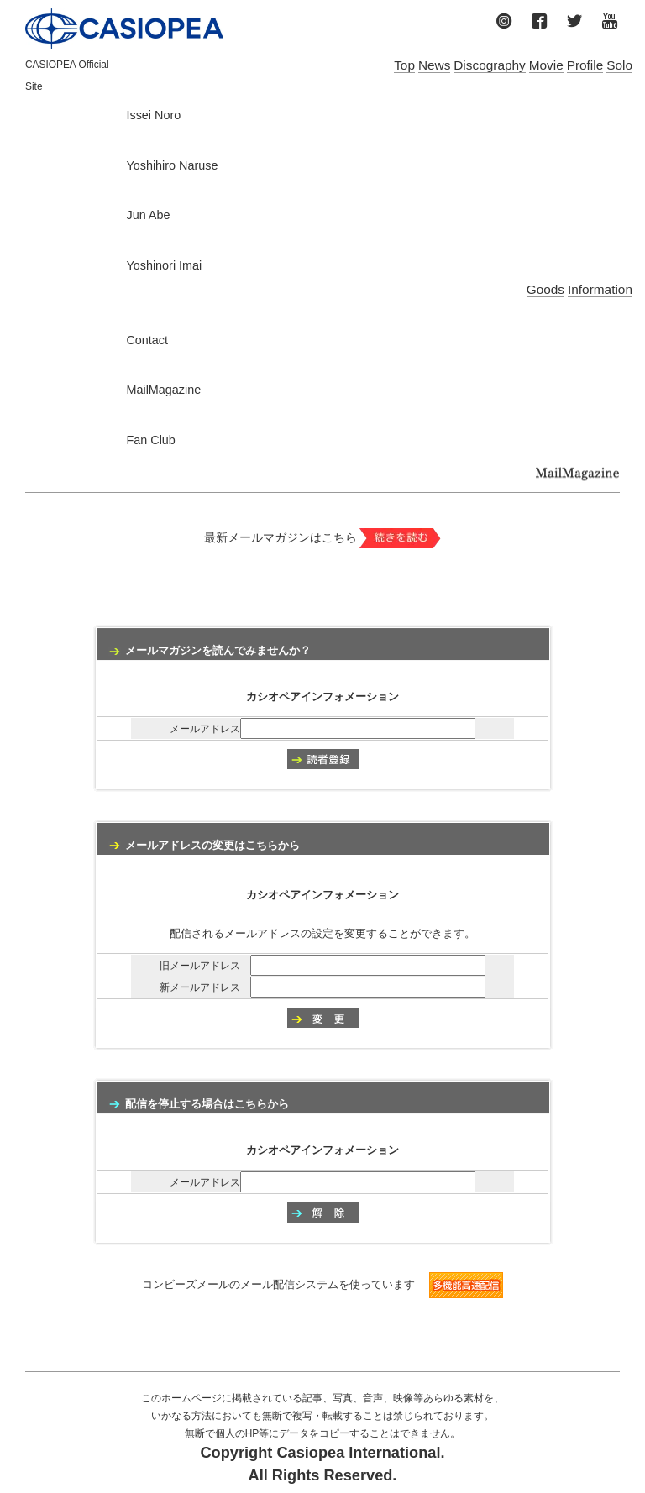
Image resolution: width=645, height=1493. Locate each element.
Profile (585, 65)
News (434, 65)
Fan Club (150, 440)
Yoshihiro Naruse (172, 165)
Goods (545, 289)
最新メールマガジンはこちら (323, 537)
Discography (490, 65)
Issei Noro (153, 115)
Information (600, 289)
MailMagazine (163, 389)
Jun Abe (148, 215)
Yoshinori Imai (164, 265)
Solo (619, 65)
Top (404, 65)
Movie (546, 65)
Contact (147, 340)
